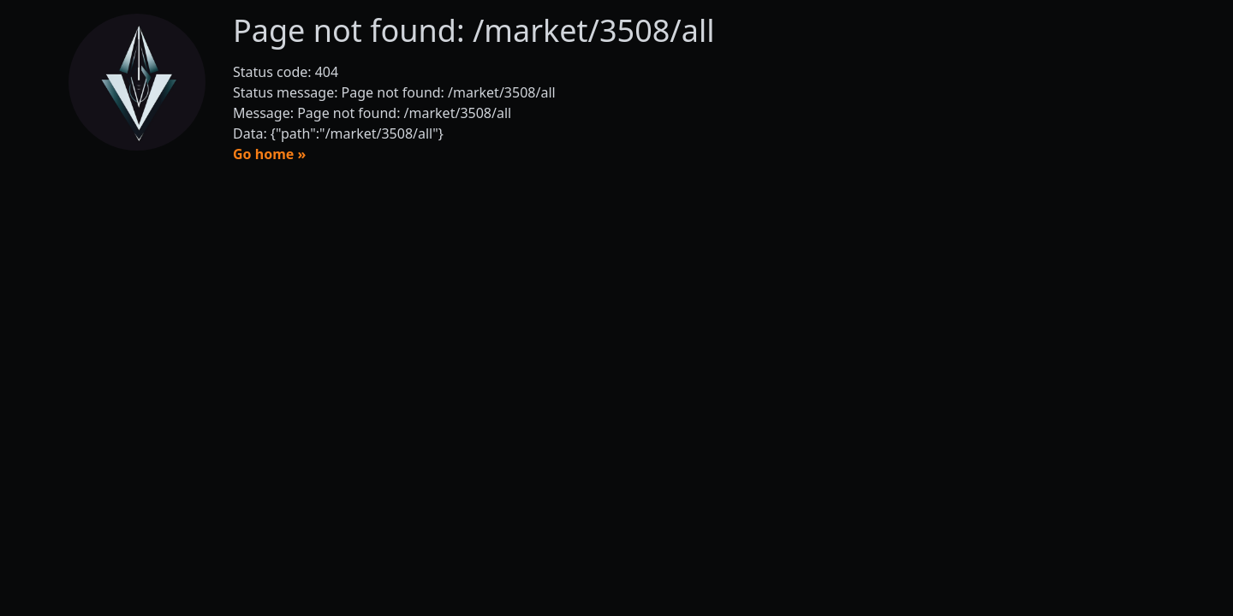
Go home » (269, 154)
